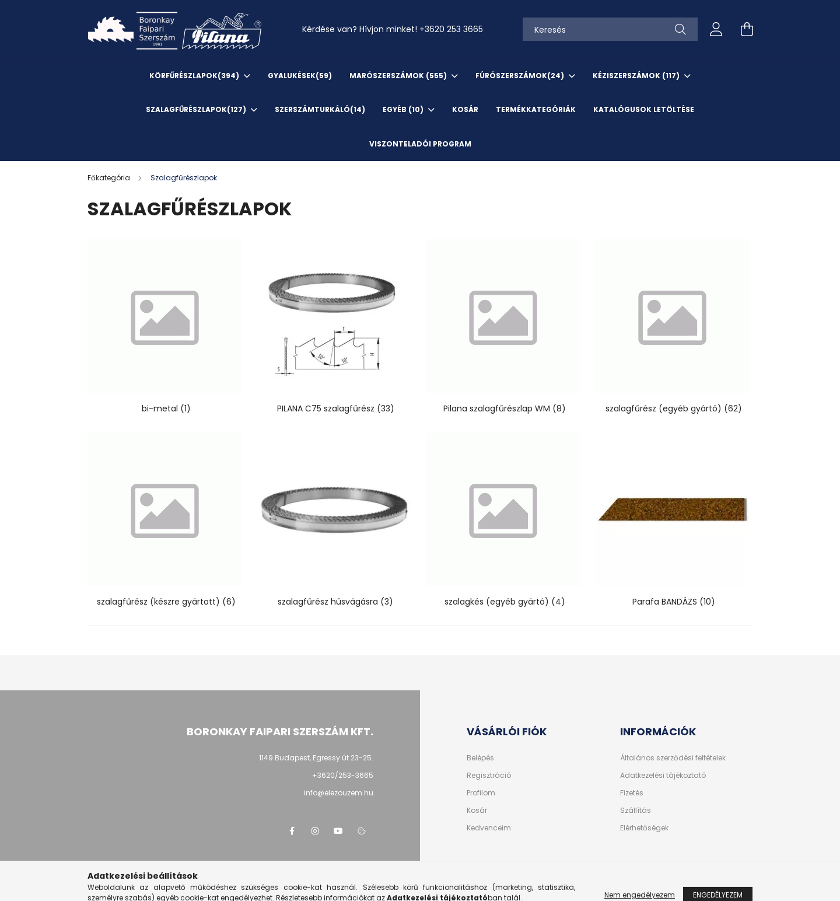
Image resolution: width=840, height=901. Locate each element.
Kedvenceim (489, 828)
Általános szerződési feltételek (673, 758)
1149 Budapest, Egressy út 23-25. (316, 758)
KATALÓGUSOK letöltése (643, 109)
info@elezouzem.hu (338, 793)
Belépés (480, 758)
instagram (315, 831)
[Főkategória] (110, 178)
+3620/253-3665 (342, 775)
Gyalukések (300, 76)
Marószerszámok (399, 76)
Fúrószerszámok (520, 76)
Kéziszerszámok (637, 76)
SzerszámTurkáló (320, 109)
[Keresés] (610, 29)
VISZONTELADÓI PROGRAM (420, 144)
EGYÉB (404, 109)
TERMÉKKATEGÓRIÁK (536, 109)
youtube (338, 831)
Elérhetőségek (644, 828)
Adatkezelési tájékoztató (663, 775)
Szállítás (635, 810)
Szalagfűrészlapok (197, 109)
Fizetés (631, 793)
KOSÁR (465, 109)
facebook (291, 831)
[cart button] (746, 29)
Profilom (481, 793)
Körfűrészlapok (195, 76)
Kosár (477, 810)
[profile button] (716, 29)
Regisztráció (489, 775)
